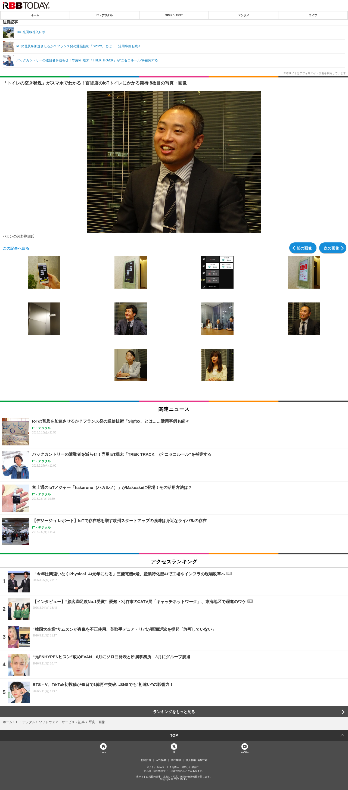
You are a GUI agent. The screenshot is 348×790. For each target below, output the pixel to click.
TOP (174, 735)
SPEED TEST (174, 15)
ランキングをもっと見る (174, 712)
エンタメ (243, 15)
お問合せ (146, 760)
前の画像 (304, 248)
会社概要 (176, 760)
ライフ (313, 15)
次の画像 (331, 248)
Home (103, 752)
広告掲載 (161, 760)
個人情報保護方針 (196, 760)
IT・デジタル (105, 15)
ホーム (35, 15)
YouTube (245, 752)
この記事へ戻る (16, 248)
